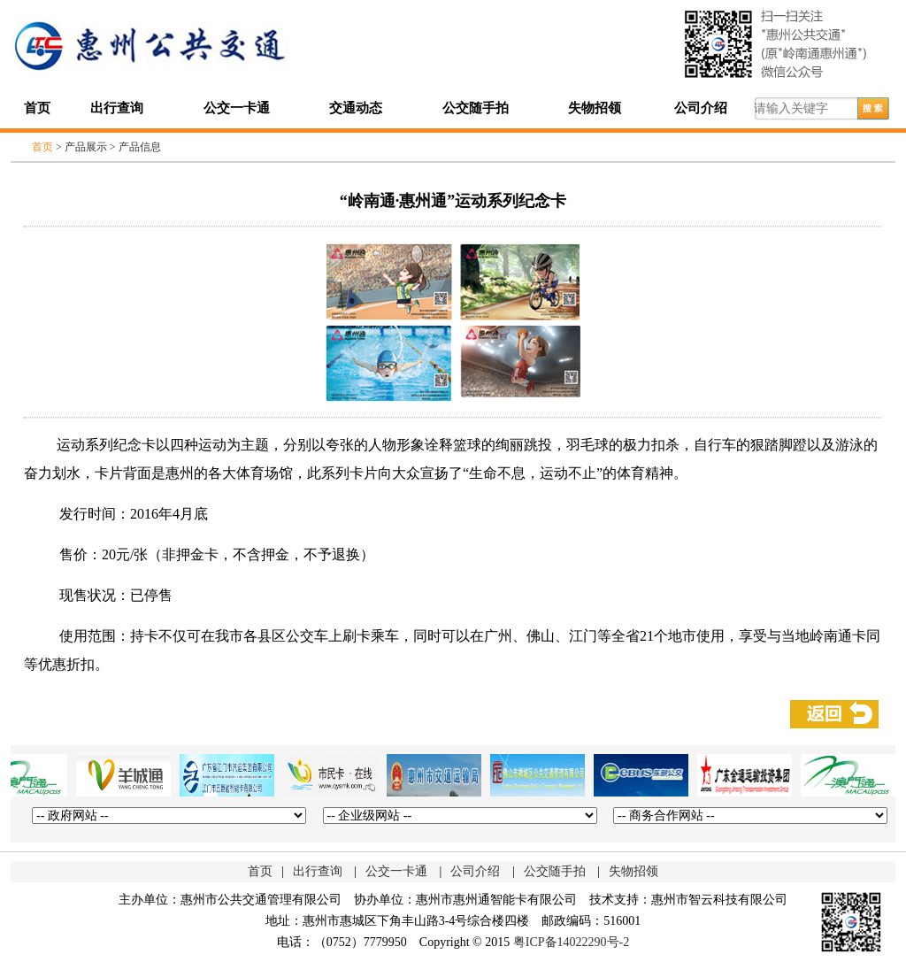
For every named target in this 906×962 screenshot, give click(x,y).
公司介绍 (700, 108)
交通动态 (355, 108)
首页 (37, 108)
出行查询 (116, 108)
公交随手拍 (475, 108)
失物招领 (594, 108)
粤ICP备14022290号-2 (571, 942)
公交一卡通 (236, 108)
